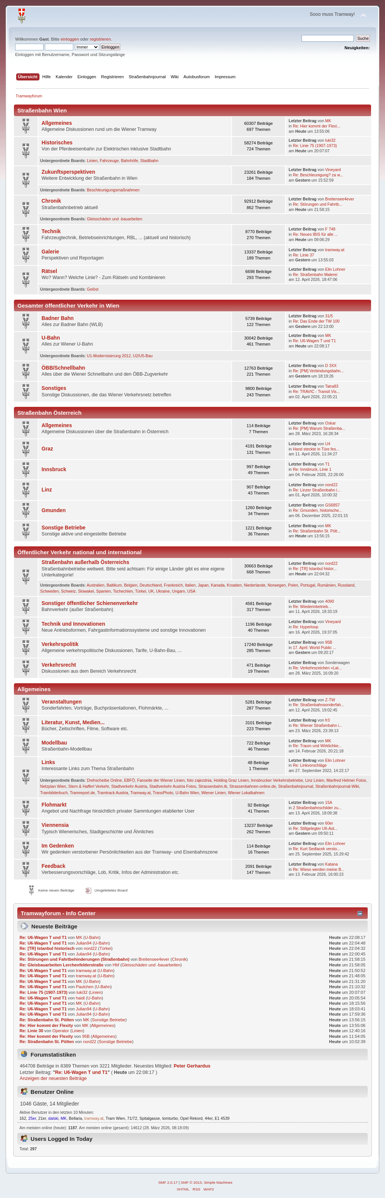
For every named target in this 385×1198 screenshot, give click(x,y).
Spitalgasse (149, 1118)
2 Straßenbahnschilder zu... (317, 807)
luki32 (330, 140)
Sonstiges (54, 388)
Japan (203, 585)
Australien (95, 585)
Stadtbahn (149, 160)
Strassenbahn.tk (213, 786)
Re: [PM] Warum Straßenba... (319, 428)
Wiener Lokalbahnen (246, 792)
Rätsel (49, 271)
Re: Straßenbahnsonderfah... (318, 704)
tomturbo (170, 1118)
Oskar (330, 423)
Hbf (116, 965)
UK (151, 591)
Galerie (50, 252)
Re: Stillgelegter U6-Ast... (315, 828)
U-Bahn (51, 338)
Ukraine (163, 591)
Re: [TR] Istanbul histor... (315, 568)
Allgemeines (57, 123)
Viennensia (55, 825)
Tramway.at (140, 792)
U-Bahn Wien (187, 792)
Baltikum (114, 585)
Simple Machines (218, 1182)
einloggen (70, 39)
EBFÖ (129, 780)
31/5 (329, 316)
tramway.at (334, 249)
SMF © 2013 (191, 1182)
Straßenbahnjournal (295, 786)
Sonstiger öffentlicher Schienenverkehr (90, 603)
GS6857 (332, 505)
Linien (92, 160)
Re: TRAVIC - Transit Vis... (316, 391)
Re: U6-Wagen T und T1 (314, 340)
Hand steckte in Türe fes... (316, 449)
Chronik (51, 201)
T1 (327, 464)
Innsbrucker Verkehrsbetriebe (277, 780)
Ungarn (178, 591)
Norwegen (277, 585)
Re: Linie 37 (303, 255)
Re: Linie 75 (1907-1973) (315, 145)
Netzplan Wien (53, 786)
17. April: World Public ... (314, 647)
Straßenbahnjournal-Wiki (337, 786)
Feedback (53, 866)
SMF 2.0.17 (168, 1182)
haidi (80, 998)
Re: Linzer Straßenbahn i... (317, 490)
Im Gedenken (58, 846)
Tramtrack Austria (112, 792)
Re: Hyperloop (305, 627)
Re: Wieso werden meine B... (318, 869)
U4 (327, 443)
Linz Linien (314, 780)
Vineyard (333, 169)
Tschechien (123, 591)
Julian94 (84, 943)
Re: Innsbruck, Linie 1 (312, 469)
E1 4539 (222, 1118)
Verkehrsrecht (59, 665)
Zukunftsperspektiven (68, 172)
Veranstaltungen (62, 702)
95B (328, 642)
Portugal (307, 585)
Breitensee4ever (339, 199)
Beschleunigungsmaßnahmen (113, 190)
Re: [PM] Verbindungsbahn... (318, 370)
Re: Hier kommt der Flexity (46, 1025)
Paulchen (85, 986)
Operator (60, 1030)
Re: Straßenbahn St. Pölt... (317, 531)
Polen (293, 585)
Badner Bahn (58, 318)
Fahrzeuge (109, 160)
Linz (47, 490)
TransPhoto (163, 792)
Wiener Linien (214, 792)
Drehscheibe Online (104, 780)
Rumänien (326, 585)
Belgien (130, 585)
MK (328, 120)
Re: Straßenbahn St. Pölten (47, 1020)
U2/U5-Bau (143, 355)
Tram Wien (115, 1118)
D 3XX (331, 365)
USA (191, 591)
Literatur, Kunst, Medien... (73, 722)
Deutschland (150, 585)
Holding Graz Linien (231, 780)
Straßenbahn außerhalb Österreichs (85, 562)
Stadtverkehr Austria (129, 786)
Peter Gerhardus (192, 1066)
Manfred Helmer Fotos (346, 780)
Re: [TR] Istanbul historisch (47, 948)
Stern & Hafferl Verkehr (88, 786)
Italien (190, 585)
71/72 (132, 1118)
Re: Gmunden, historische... (317, 510)
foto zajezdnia (199, 780)
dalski (53, 1118)
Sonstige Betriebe (64, 528)
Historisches (57, 143)
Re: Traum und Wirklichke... (317, 745)
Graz (47, 449)
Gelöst (93, 289)
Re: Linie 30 (31, 1030)
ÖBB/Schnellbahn (63, 368)
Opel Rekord (191, 1118)
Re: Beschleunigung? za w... (318, 175)
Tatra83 (331, 386)
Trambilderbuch (54, 792)
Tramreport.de (82, 792)
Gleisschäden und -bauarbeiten (114, 219)
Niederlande (254, 585)
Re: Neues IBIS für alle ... (315, 234)
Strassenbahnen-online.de (252, 786)
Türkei (140, 591)
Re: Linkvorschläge (310, 765)
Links (48, 762)
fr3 (327, 720)
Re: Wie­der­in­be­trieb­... (312, 606)
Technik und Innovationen (73, 624)
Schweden (49, 591)
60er (329, 823)
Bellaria (75, 1118)
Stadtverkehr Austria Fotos (172, 786)
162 (23, 1118)
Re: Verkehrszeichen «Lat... (317, 668)
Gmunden (54, 510)
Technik (51, 231)
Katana (331, 864)
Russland (346, 585)
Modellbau (54, 743)
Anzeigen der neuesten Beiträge (53, 1078)
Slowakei (86, 591)
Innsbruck (54, 469)
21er (42, 1118)
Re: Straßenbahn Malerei (315, 274)
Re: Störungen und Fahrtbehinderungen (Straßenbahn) (74, 959)
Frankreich (173, 585)
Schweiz (68, 591)
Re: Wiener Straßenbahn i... (317, 725)
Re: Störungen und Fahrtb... (317, 204)
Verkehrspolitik (60, 644)
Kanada (218, 585)
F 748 (330, 229)
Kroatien (234, 585)
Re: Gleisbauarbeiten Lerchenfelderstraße (61, 965)
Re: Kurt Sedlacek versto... (316, 848)
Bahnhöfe (129, 160)
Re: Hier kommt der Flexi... (316, 126)
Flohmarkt (54, 805)
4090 (329, 601)
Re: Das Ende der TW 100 (316, 321)
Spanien (103, 591)
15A (328, 802)
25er (32, 1118)
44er (208, 1118)
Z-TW (330, 700)
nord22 (331, 484)
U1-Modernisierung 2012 (109, 355)
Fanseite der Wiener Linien (161, 780)
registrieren (100, 39)
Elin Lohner (335, 269)
